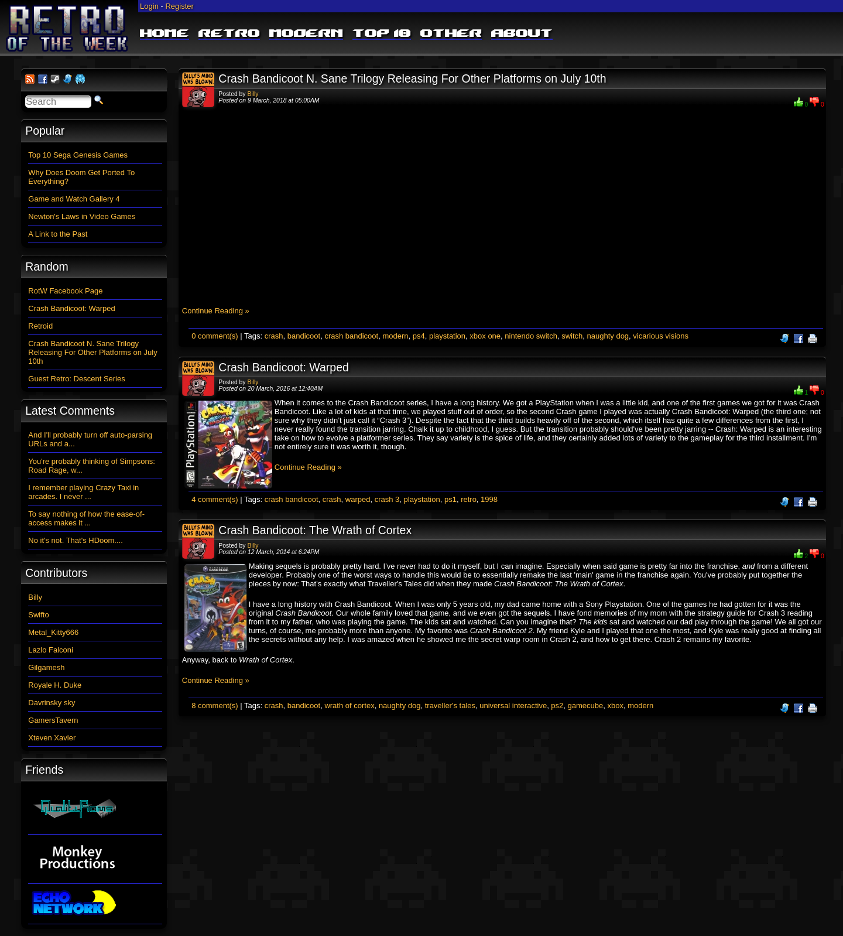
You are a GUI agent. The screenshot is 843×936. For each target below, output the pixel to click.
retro (469, 499)
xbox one (485, 336)
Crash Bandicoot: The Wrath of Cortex (315, 530)
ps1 (450, 499)
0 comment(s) (214, 336)
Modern (306, 34)
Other (451, 34)
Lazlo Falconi (50, 649)
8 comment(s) (214, 705)
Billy (252, 94)
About (522, 34)
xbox (615, 705)
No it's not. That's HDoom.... (75, 540)
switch (571, 336)
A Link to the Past (57, 234)
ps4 (419, 336)
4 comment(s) (214, 499)
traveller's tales (450, 705)
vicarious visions (660, 336)
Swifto (38, 614)
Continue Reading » (215, 310)
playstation (447, 336)
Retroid (40, 326)
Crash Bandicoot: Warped (283, 367)
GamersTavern (53, 720)
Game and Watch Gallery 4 (73, 198)
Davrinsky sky (51, 702)
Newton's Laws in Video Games (81, 216)
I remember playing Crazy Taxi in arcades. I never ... (83, 492)
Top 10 (381, 34)
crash (274, 336)
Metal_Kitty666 (53, 632)
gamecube (586, 705)
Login (149, 6)
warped (358, 499)
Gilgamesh (46, 667)
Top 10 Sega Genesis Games (78, 155)
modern (395, 336)
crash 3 (387, 499)
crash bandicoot (351, 336)
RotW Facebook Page (65, 290)
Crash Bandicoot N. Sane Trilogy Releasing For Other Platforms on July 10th (412, 78)
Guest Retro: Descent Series (76, 378)
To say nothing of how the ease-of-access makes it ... (86, 518)
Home (164, 34)
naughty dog (608, 336)
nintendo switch (531, 336)
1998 (489, 499)
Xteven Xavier (52, 737)
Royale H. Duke (54, 685)
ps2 (557, 705)
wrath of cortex (349, 705)
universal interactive (513, 705)
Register (179, 6)
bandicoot (303, 336)
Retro (229, 34)
